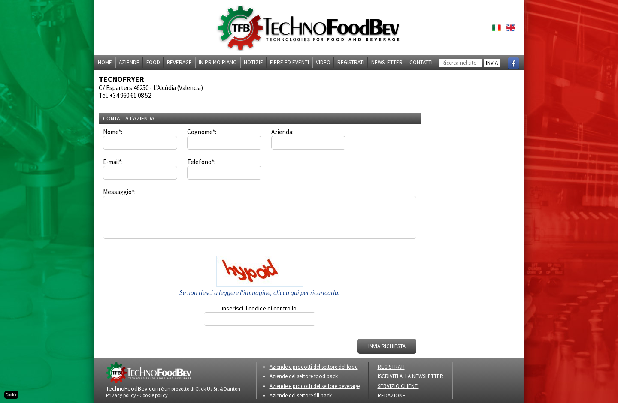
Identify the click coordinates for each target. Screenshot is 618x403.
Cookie (11, 394)
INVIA (492, 62)
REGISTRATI (391, 366)
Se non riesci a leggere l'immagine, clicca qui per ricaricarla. (259, 293)
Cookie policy (153, 395)
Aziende (129, 62)
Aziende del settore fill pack (301, 395)
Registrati (350, 62)
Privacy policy (121, 395)
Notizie (253, 62)
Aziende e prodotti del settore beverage (315, 386)
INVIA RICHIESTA (387, 346)
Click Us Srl (207, 388)
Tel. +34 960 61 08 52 (125, 95)
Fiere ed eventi (289, 62)
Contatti (421, 62)
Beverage (179, 62)
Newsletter (387, 62)
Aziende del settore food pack (304, 376)
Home (105, 62)
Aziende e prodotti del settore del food (314, 366)
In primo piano (218, 62)
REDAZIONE (392, 395)
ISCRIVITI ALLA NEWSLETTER (410, 376)
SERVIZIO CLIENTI (398, 386)
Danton (232, 388)
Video (323, 62)
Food (153, 62)
